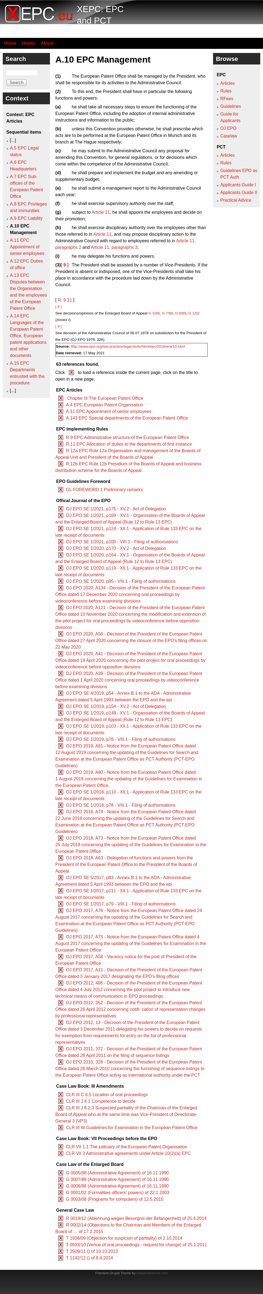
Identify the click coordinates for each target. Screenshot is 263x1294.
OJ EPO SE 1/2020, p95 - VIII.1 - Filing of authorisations (120, 581)
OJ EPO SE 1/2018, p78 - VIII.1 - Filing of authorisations (120, 805)
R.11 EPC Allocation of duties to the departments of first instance (129, 444)
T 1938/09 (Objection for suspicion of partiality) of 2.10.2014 (124, 1238)
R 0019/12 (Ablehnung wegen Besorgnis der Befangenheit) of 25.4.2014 (136, 1218)
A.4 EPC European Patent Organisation (104, 405)
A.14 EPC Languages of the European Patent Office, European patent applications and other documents (28, 336)
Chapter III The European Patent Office (104, 398)
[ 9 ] (64, 265)
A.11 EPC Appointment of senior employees (108, 411)
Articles (227, 83)
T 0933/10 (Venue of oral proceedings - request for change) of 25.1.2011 (136, 1244)
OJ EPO (228, 128)
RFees (226, 98)
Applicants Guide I (238, 184)
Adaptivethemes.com (151, 1273)
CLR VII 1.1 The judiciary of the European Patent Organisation (126, 1146)
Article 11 (101, 212)
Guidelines (230, 106)
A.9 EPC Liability (26, 218)
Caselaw (228, 136)
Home (10, 43)
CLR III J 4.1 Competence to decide (100, 1101)
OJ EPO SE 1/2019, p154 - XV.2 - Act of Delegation (116, 706)
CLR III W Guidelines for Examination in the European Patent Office (131, 1127)
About (47, 43)
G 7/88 (167, 313)
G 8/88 (180, 313)
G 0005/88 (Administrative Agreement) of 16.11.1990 (117, 1173)
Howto (28, 43)
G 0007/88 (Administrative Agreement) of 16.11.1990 (117, 1179)
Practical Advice (235, 200)
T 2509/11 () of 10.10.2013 (92, 1251)
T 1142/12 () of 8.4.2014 (89, 1258)
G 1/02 (194, 313)
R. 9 (62, 300)
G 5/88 (154, 313)
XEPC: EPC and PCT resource (100, 20)
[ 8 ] (58, 307)
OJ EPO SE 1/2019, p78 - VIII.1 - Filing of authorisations (120, 739)
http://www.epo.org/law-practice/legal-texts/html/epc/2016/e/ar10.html (128, 346)
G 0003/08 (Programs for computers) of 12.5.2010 (114, 1199)
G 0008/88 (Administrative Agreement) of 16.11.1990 (117, 1186)
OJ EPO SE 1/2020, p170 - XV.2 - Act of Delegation (116, 548)
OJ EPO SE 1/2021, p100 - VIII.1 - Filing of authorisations (122, 541)
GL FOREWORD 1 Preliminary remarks (104, 489)
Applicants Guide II (238, 192)
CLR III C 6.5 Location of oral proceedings (107, 1094)
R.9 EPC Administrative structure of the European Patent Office (127, 437)
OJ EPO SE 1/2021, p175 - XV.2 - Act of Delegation (116, 509)
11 (69, 300)
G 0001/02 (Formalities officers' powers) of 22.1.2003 (117, 1192)
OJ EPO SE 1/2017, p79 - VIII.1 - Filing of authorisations (120, 904)
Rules (225, 91)
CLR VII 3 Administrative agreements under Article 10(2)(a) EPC (128, 1153)
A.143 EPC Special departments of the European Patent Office (127, 418)
